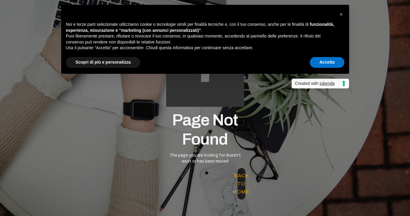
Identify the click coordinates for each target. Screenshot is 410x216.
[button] (341, 14)
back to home (241, 184)
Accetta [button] (327, 62)
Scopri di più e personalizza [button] (103, 62)
